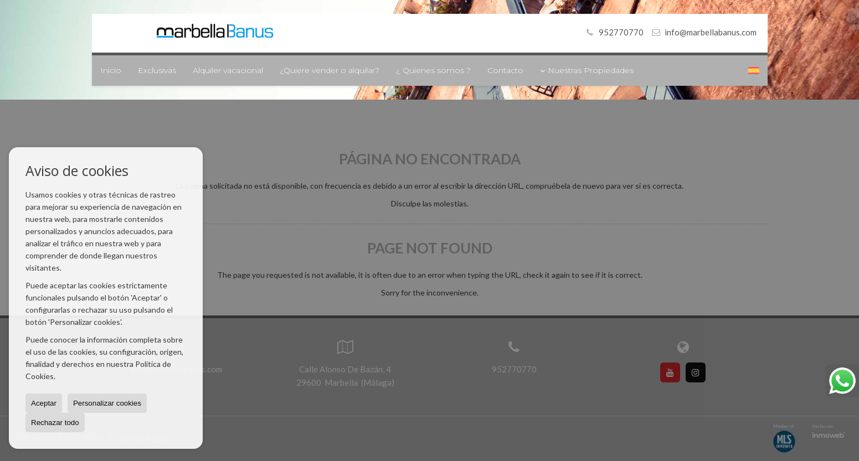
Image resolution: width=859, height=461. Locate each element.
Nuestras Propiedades (587, 70)
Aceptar (43, 403)
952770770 (613, 32)
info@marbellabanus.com (711, 32)
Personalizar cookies (107, 403)
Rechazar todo (55, 422)
